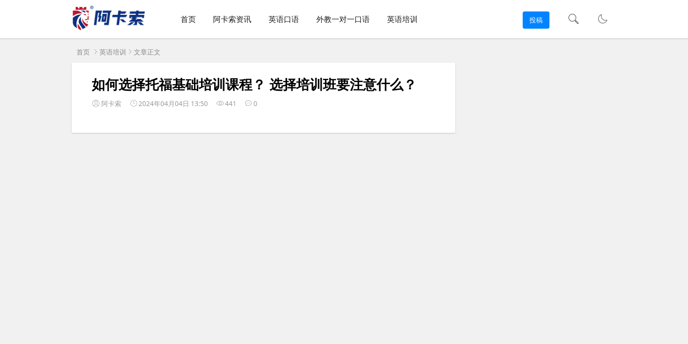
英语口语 (284, 19)
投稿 (536, 19)
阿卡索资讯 (232, 19)
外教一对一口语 (343, 19)
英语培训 (402, 19)
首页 (188, 19)
